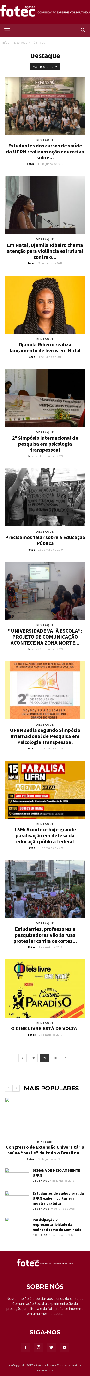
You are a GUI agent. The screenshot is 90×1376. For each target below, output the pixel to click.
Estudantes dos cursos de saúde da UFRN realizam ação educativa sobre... (45, 151)
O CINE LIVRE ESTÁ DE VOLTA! (45, 1028)
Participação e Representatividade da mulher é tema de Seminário (57, 1224)
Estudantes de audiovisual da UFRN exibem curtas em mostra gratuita (58, 1198)
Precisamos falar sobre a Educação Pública (45, 540)
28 (33, 1058)
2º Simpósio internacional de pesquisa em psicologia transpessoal (45, 443)
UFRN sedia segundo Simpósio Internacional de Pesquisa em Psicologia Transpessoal (45, 736)
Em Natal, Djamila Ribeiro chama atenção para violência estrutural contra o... (45, 251)
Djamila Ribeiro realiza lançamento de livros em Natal (45, 347)
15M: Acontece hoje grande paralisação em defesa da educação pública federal (45, 835)
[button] (83, 30)
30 (55, 1058)
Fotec (30, 164)
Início (6, 43)
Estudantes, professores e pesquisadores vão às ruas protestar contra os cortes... (45, 935)
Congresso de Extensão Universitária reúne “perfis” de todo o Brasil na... (45, 1150)
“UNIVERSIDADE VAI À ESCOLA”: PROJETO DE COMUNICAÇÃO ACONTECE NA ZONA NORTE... (45, 636)
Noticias (40, 1235)
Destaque (20, 43)
